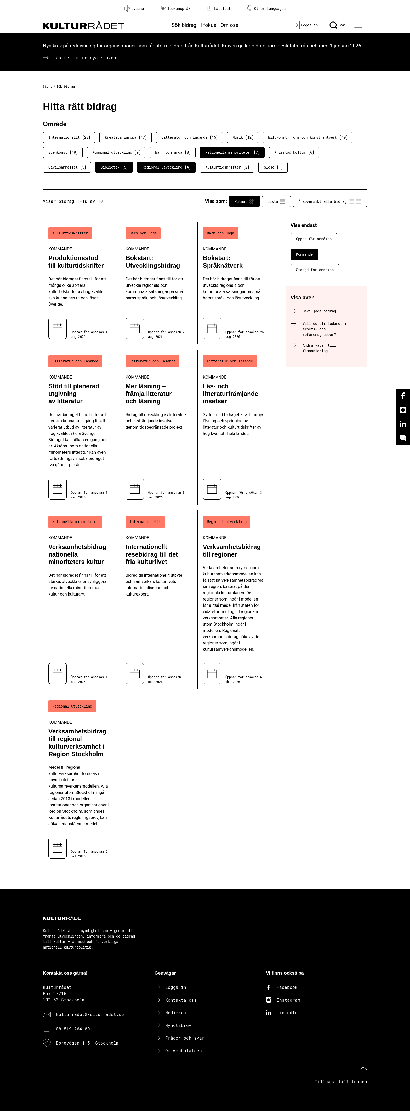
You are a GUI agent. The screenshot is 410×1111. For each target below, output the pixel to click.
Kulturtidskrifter (227, 167)
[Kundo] (403, 438)
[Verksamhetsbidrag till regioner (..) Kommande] (233, 599)
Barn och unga (172, 152)
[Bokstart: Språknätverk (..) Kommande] (233, 283)
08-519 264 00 (73, 1028)
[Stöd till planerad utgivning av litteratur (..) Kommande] (79, 427)
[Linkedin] (403, 424)
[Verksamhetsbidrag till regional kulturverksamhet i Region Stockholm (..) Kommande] (79, 779)
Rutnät (244, 201)
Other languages (266, 8)
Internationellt (69, 137)
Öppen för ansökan (314, 238)
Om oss (229, 25)
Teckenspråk (175, 8)
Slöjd (273, 167)
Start (47, 86)
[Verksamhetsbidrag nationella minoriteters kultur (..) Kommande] (79, 599)
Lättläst (219, 8)
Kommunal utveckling (116, 152)
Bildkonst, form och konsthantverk (307, 137)
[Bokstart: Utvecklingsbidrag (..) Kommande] (156, 283)
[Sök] (337, 25)
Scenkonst (62, 152)
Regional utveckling (166, 167)
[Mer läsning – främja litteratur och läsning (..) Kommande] (156, 427)
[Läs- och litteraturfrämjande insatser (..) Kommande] (233, 427)
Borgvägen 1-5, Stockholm (87, 1043)
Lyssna (134, 8)
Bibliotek (114, 167)
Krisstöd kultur (294, 152)
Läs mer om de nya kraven (84, 57)
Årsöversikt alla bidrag (330, 201)
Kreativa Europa (125, 137)
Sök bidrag (184, 25)
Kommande (304, 254)
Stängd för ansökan (315, 269)
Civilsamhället (67, 167)
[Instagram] (403, 410)
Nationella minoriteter (232, 152)
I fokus (208, 25)
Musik (242, 137)
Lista (276, 201)
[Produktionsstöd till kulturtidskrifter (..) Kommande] (79, 283)
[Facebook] (403, 396)
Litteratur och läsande (189, 137)
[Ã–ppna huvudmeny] (359, 25)
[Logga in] (304, 25)
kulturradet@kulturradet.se (90, 1014)
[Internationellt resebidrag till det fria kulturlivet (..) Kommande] (156, 599)
